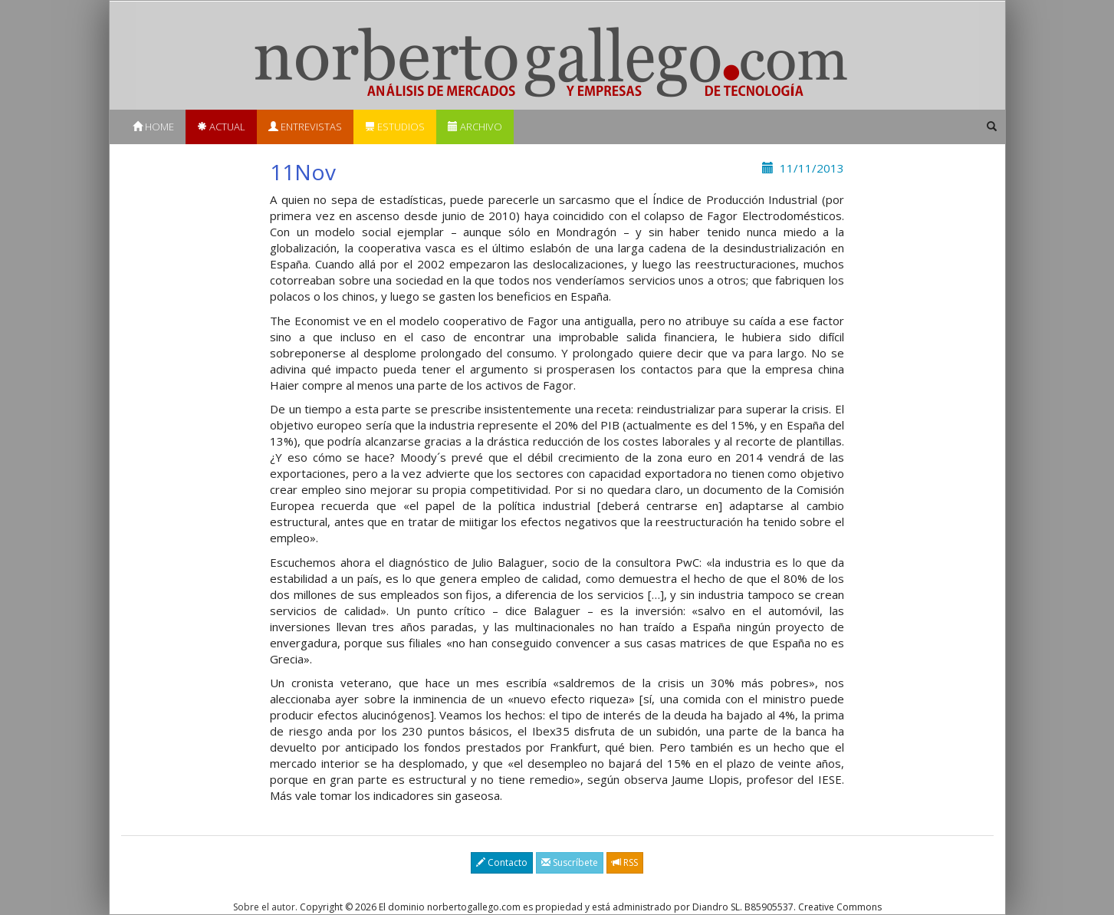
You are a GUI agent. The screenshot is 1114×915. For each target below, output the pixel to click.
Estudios (395, 126)
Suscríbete (569, 862)
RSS (625, 862)
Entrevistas (305, 126)
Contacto (501, 862)
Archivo (475, 126)
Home (153, 126)
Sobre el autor (264, 906)
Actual (221, 126)
